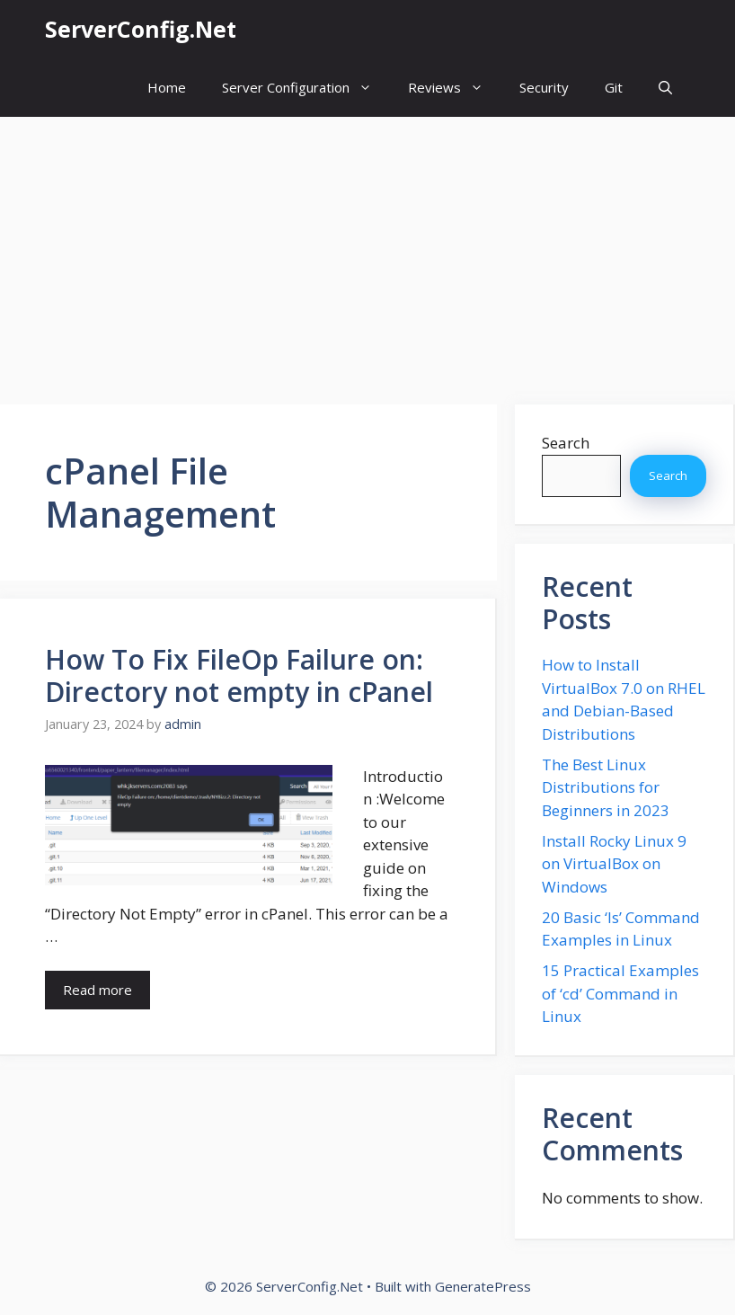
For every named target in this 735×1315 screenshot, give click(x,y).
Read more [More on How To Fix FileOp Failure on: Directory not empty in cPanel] (97, 990)
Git (614, 87)
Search (565, 442)
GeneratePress (483, 1286)
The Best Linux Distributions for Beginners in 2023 (605, 787)
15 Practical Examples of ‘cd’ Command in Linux (620, 993)
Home (166, 87)
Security (544, 87)
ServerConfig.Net (140, 28)
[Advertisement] (367, 252)
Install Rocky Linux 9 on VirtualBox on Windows (614, 864)
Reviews (454, 87)
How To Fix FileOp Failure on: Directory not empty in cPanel (239, 675)
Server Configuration (306, 87)
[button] (665, 87)
